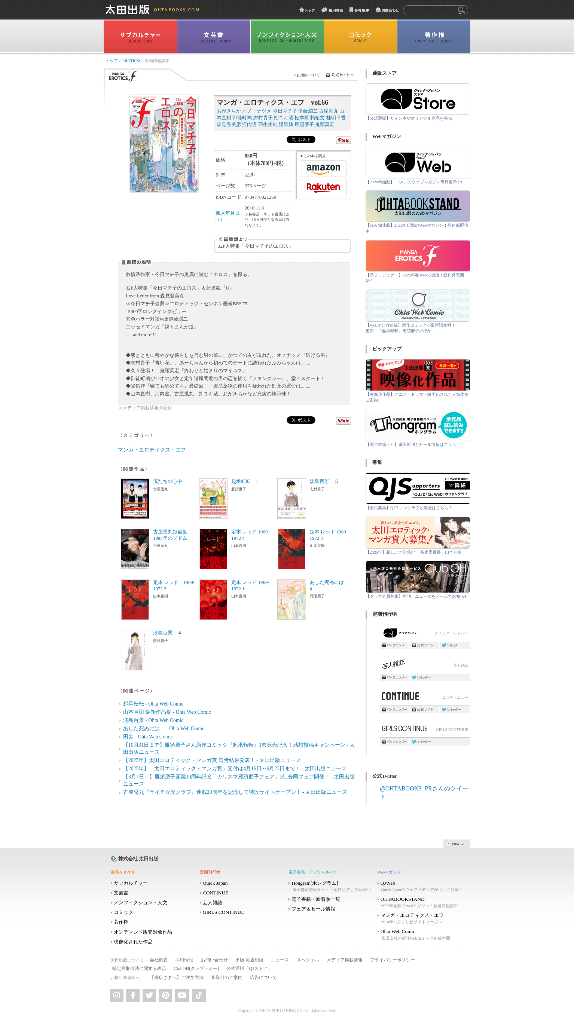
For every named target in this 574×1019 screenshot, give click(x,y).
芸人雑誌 (424, 666)
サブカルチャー (131, 883)
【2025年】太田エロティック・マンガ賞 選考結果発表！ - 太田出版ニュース (212, 760)
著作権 (121, 922)
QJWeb (421, 886)
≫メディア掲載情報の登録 (145, 408)
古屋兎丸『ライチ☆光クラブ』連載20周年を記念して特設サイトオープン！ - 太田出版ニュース (235, 792)
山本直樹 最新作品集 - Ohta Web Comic (167, 712)
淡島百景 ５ (324, 481)
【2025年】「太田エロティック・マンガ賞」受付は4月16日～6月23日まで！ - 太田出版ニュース (234, 768)
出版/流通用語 (249, 960)
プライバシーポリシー (392, 960)
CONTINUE (216, 893)
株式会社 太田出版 (138, 859)
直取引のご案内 (226, 977)
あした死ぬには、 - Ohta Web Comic (163, 728)
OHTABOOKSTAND (421, 902)
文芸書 (121, 893)
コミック (123, 912)
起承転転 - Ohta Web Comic (153, 704)
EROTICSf (131, 61)
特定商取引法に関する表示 (139, 968)
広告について (263, 977)
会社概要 (159, 960)
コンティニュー (424, 698)
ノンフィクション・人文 (140, 902)
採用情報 (184, 960)
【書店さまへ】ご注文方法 (177, 977)
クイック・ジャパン (424, 634)
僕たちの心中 (167, 481)
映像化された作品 (133, 942)
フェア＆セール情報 (313, 909)
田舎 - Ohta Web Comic (148, 737)
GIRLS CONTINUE (424, 730)
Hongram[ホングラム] (332, 886)
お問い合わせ (214, 960)
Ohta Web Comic (421, 934)
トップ (112, 61)
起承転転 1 (244, 481)
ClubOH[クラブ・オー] (196, 968)
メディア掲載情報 (345, 960)
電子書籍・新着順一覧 (315, 899)
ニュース (280, 960)
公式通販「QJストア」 (249, 968)
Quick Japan (215, 883)
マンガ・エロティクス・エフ (152, 450)
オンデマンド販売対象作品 (143, 932)
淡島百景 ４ (167, 633)
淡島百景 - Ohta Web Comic (153, 720)
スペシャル (308, 960)
